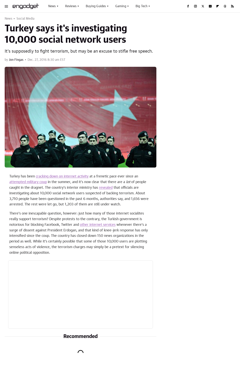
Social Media (25, 18)
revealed (106, 187)
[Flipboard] (218, 6)
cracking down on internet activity (62, 176)
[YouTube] (210, 6)
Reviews (70, 6)
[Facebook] (188, 6)
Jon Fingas (16, 59)
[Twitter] (203, 6)
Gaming (120, 6)
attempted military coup (28, 182)
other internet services (98, 225)
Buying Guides (96, 6)
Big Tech (142, 6)
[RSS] (232, 6)
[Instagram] (195, 6)
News (52, 6)
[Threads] (225, 6)
